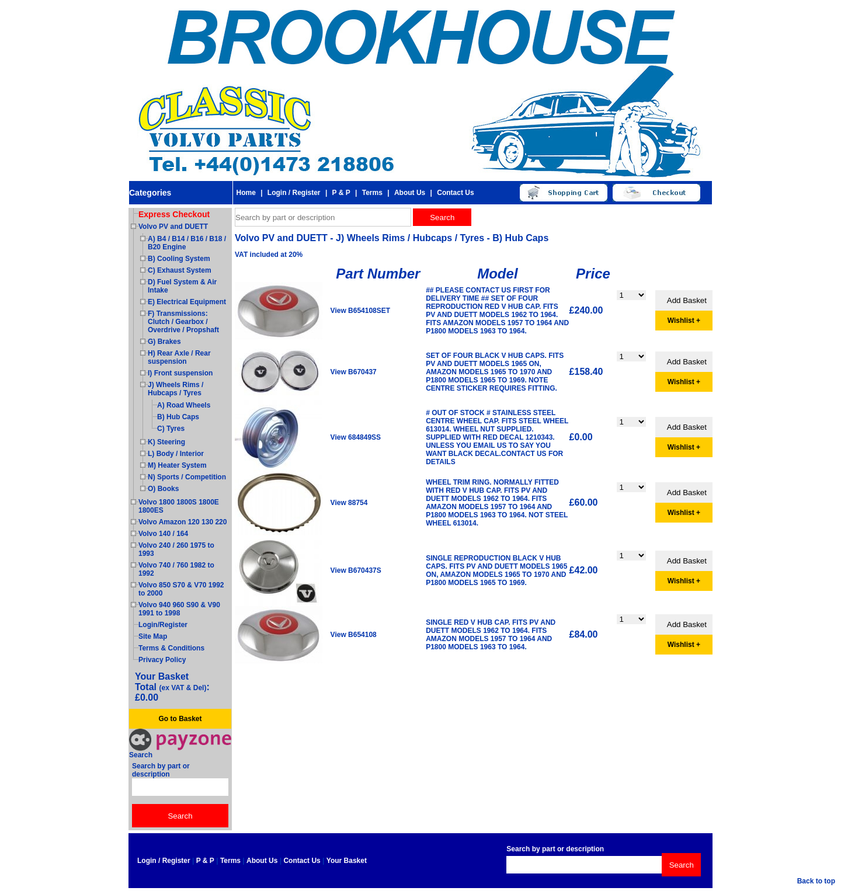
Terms (372, 193)
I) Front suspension (180, 373)
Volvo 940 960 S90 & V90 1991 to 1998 (179, 609)
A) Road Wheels (183, 405)
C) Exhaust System (179, 270)
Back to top (816, 881)
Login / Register (294, 193)
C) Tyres (171, 428)
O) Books (163, 489)
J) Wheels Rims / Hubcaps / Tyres (175, 389)
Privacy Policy (162, 660)
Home (245, 193)
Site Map (152, 636)
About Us (409, 193)
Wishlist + (684, 320)
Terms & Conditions (171, 648)
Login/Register (162, 625)
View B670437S (356, 570)
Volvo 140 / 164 (163, 534)
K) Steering (166, 442)
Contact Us (455, 193)
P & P (341, 193)
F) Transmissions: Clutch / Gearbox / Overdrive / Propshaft (183, 321)
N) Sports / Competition (187, 477)
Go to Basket (179, 719)
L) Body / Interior (176, 454)
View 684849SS (356, 437)
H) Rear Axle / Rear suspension (179, 357)
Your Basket (346, 861)
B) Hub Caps (178, 417)
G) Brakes (164, 341)
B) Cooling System (179, 259)
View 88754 (349, 503)
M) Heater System (177, 465)
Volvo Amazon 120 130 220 (182, 522)
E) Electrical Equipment (187, 302)
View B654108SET (361, 311)
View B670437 (354, 372)
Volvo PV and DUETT (173, 226)
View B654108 (354, 635)
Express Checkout (174, 214)
